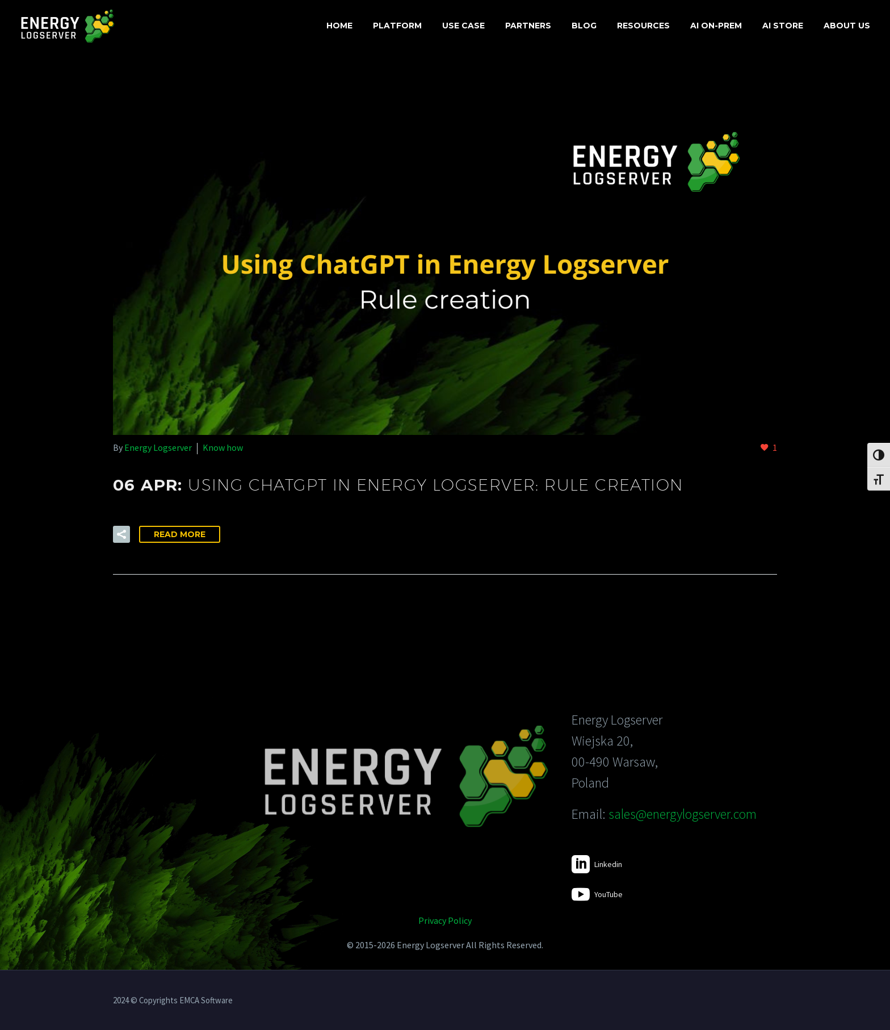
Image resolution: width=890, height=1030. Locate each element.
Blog (584, 25)
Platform (397, 25)
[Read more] (597, 864)
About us (847, 25)
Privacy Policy (445, 920)
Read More (179, 534)
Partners (528, 25)
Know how (223, 447)
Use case (463, 25)
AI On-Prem (716, 25)
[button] (121, 534)
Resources (643, 25)
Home (339, 25)
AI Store (782, 25)
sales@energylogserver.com (682, 814)
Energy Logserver (158, 447)
